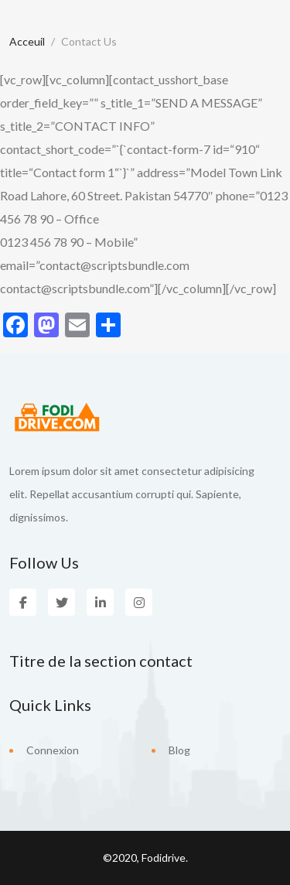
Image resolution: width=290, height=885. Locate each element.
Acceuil (27, 41)
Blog (179, 750)
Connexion (52, 750)
